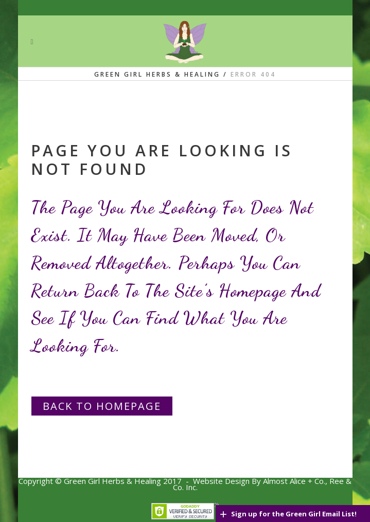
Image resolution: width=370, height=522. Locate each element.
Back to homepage (102, 406)
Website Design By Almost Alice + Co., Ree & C (262, 484)
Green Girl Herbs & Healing (157, 74)
